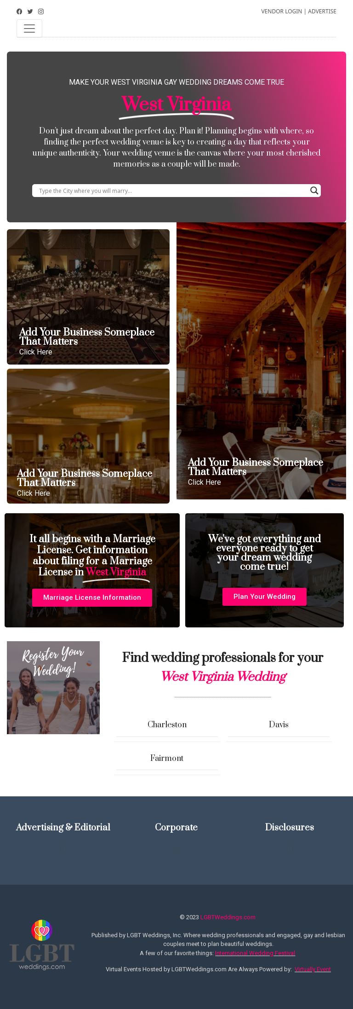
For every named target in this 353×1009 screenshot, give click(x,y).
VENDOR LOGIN (281, 11)
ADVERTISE (322, 11)
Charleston (167, 725)
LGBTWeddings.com (228, 917)
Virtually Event (313, 969)
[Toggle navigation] (29, 28)
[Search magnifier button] (314, 190)
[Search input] (172, 190)
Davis (279, 725)
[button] (92, 598)
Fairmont (166, 759)
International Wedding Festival (255, 953)
